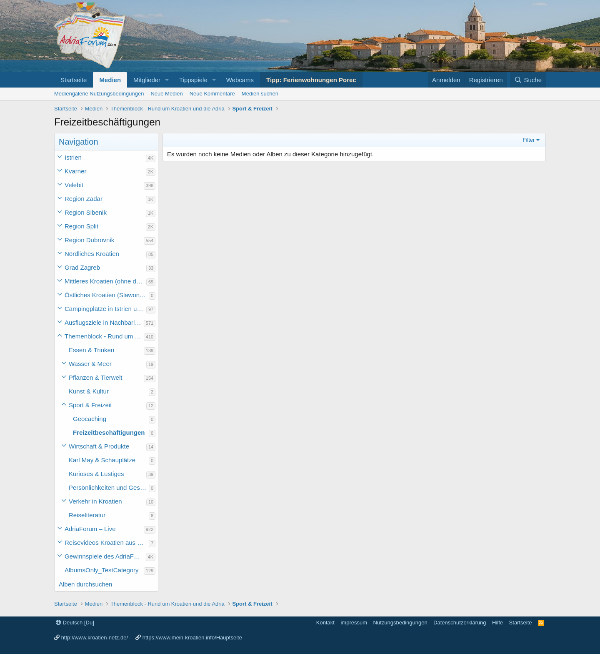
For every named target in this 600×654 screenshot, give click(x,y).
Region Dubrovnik (89, 239)
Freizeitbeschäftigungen (109, 432)
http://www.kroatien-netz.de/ (94, 637)
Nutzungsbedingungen (400, 622)
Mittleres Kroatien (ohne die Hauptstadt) (105, 281)
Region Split (81, 226)
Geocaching (89, 418)
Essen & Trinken (91, 349)
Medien (110, 79)
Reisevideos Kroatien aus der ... (107, 542)
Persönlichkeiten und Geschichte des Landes (109, 487)
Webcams (240, 79)
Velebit (74, 184)
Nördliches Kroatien (92, 253)
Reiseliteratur (87, 515)
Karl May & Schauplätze (102, 460)
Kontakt (325, 622)
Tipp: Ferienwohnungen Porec (311, 79)
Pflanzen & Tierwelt (95, 377)
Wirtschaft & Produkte (99, 446)
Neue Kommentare (212, 93)
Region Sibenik (86, 212)
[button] (167, 80)
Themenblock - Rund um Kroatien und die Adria (104, 336)
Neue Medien (166, 93)
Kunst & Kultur (89, 391)
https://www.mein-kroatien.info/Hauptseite (192, 637)
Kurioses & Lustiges (96, 473)
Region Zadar (83, 198)
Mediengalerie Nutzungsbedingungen (99, 93)
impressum (353, 622)
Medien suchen (260, 93)
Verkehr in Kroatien (95, 501)
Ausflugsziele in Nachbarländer (104, 322)
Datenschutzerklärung (459, 622)
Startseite (73, 79)
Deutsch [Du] (75, 622)
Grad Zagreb (82, 267)
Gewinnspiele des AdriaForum (105, 556)
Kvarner (76, 171)
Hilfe (497, 622)
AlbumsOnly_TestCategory (102, 570)
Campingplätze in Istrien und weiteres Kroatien (105, 308)
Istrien (73, 157)
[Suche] (528, 80)
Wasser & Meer (90, 363)
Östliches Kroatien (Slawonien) (107, 294)
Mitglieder (146, 79)
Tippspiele (193, 79)
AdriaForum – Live (90, 528)
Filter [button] (529, 140)
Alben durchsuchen (85, 584)
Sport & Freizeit (90, 404)
